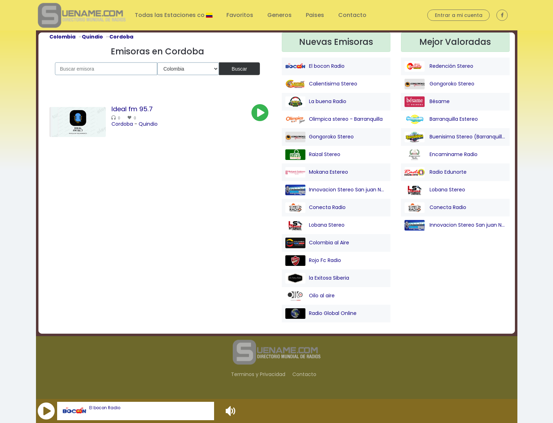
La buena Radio (315, 101)
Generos (279, 15)
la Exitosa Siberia (317, 278)
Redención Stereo (439, 66)
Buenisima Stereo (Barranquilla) (455, 137)
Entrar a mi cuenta (458, 15)
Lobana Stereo (315, 225)
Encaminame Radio (441, 154)
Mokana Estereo (316, 172)
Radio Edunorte (436, 172)
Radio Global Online (321, 313)
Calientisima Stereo (321, 84)
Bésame (427, 101)
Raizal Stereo (312, 154)
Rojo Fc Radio (313, 260)
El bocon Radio (104, 408)
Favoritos (239, 15)
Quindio (148, 123)
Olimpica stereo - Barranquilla (334, 119)
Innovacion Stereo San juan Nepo (336, 190)
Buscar (239, 68)
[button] (46, 411)
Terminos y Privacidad (258, 374)
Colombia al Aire (317, 243)
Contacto (352, 15)
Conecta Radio (315, 207)
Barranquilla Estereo (441, 119)
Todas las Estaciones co (170, 15)
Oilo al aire (310, 296)
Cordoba (122, 123)
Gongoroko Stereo (319, 137)
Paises (315, 15)
